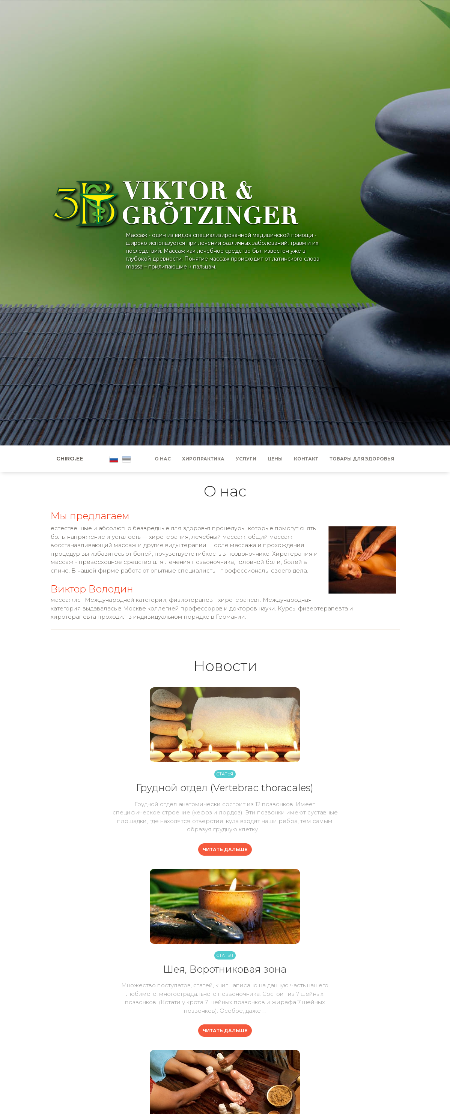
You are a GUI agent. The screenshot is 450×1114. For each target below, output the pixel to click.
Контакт (306, 459)
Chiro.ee (69, 458)
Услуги (246, 459)
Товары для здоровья (362, 459)
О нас (163, 459)
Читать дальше (225, 849)
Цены (275, 459)
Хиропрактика (203, 459)
